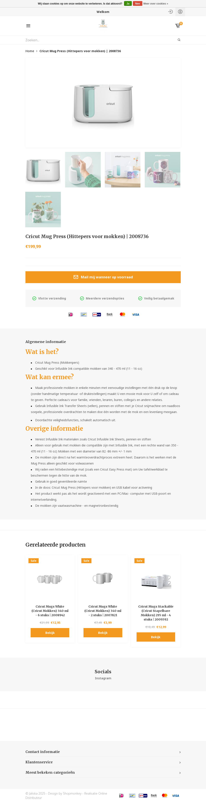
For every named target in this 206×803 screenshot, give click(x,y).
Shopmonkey (72, 794)
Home (29, 51)
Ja (127, 3)
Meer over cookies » (155, 3)
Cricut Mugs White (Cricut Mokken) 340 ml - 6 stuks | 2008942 (49, 611)
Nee (137, 3)
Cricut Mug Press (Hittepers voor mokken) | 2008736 (80, 51)
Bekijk (50, 633)
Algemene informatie (47, 342)
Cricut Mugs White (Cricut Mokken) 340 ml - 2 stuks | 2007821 (102, 611)
